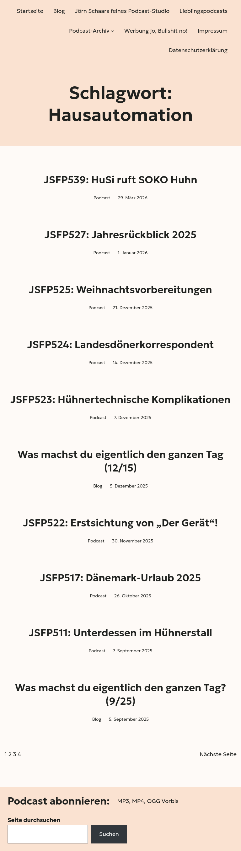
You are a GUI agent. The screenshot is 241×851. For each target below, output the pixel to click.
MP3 (123, 801)
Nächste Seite (218, 754)
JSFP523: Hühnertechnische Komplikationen (120, 399)
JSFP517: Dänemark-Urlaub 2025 (120, 578)
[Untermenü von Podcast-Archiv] (112, 30)
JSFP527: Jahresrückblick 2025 (120, 235)
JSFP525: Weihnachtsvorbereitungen (120, 289)
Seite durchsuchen (34, 820)
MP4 (138, 801)
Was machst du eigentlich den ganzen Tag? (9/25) (120, 694)
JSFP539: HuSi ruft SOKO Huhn (120, 180)
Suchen (109, 834)
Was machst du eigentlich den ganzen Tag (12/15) (120, 461)
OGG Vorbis (163, 801)
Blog (97, 486)
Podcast (102, 198)
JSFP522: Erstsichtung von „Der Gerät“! (120, 523)
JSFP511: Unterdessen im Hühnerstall (120, 633)
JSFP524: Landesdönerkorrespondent (120, 344)
